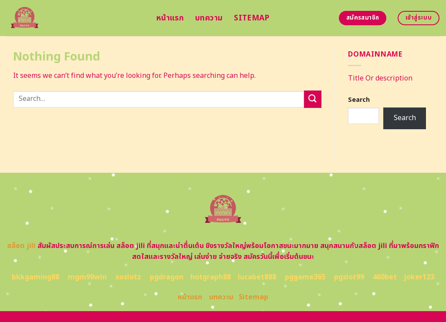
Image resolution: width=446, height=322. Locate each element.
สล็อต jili (21, 246)
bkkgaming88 (35, 277)
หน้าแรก (170, 18)
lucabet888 (257, 277)
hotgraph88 (210, 277)
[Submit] (312, 99)
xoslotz (128, 277)
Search (359, 99)
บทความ (209, 18)
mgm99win (87, 277)
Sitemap (251, 18)
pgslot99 (349, 277)
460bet (385, 277)
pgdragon (166, 277)
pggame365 (305, 277)
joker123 (419, 277)
